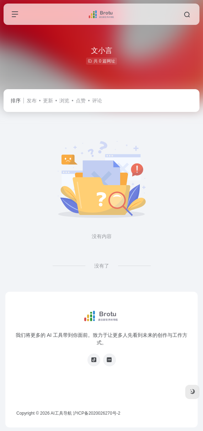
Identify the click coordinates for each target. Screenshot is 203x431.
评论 (97, 100)
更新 (48, 100)
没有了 (101, 266)
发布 (32, 100)
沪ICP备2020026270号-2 (96, 413)
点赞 (81, 100)
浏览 (64, 100)
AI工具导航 (60, 413)
